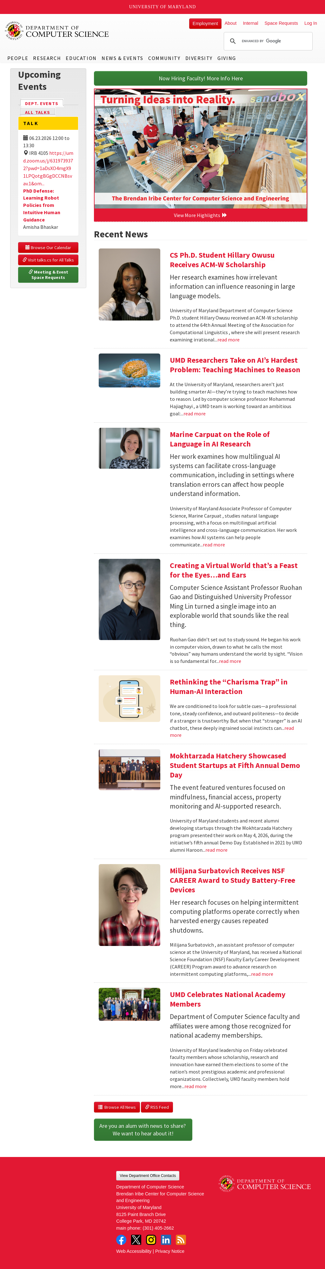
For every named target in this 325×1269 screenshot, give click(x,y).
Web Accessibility (133, 1251)
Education (81, 58)
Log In (310, 23)
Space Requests (281, 23)
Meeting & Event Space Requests (49, 275)
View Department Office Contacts (148, 1175)
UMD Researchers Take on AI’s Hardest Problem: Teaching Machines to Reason (235, 364)
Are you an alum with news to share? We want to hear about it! (143, 1129)
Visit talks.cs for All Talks (48, 260)
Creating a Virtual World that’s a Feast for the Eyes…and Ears (234, 570)
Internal (250, 23)
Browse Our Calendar (48, 247)
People (18, 58)
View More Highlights (200, 215)
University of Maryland (162, 6)
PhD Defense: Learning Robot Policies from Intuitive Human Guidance (41, 205)
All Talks (37, 112)
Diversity (199, 58)
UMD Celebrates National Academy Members (228, 999)
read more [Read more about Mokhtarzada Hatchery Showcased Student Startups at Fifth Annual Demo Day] (216, 850)
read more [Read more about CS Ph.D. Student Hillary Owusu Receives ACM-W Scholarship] (228, 339)
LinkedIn (166, 1240)
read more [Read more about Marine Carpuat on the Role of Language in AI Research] (214, 544)
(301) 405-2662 (158, 1228)
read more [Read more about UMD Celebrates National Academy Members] (195, 1086)
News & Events (122, 58)
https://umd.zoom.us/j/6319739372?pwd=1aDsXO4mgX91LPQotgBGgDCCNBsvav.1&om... (48, 168)
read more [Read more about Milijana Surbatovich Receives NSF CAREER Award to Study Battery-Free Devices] (262, 974)
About (231, 23)
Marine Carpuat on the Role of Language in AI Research (220, 439)
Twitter (136, 1240)
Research (47, 58)
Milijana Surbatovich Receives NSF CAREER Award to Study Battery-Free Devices (232, 880)
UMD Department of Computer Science (57, 31)
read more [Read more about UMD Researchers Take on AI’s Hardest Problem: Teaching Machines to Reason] (194, 413)
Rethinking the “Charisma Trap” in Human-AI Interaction (229, 686)
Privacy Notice (169, 1251)
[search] (267, 41)
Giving (226, 58)
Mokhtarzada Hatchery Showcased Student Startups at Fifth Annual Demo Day (235, 765)
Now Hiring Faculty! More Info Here (201, 78)
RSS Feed (157, 1107)
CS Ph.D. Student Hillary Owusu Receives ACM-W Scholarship (222, 259)
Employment (205, 23)
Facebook (121, 1240)
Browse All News (117, 1107)
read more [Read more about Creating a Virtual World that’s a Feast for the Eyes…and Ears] (230, 661)
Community (164, 58)
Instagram (151, 1240)
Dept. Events (44, 103)
